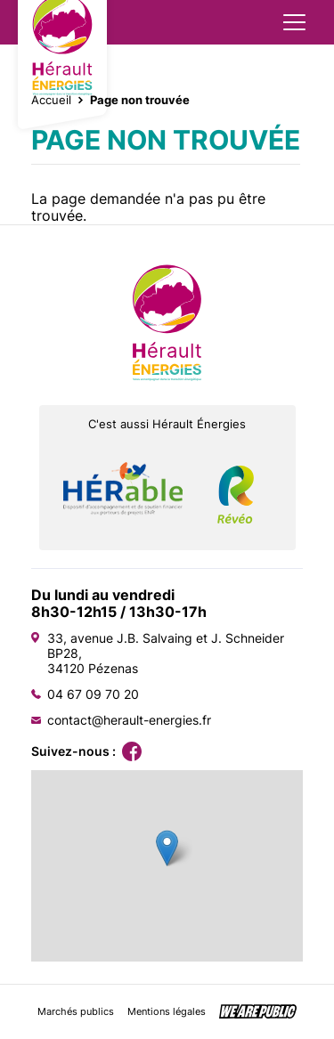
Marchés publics (75, 1012)
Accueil (51, 100)
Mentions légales (166, 1012)
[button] (167, 848)
